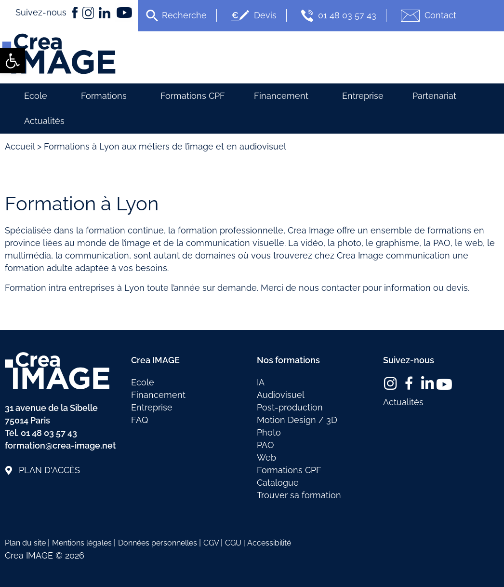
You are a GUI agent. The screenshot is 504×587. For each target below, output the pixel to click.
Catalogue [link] (278, 483)
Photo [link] (269, 432)
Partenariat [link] (434, 96)
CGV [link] (212, 542)
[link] (12, 60)
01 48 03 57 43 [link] (337, 15)
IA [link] (261, 382)
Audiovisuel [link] (281, 395)
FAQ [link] (139, 420)
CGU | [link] (236, 542)
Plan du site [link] (26, 542)
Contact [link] (427, 15)
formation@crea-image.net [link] (60, 445)
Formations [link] (106, 96)
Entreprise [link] (363, 96)
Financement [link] (283, 96)
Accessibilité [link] (269, 542)
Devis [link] (253, 15)
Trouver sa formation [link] (299, 495)
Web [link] (266, 457)
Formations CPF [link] (192, 96)
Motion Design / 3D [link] (297, 420)
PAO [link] (265, 445)
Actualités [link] (44, 121)
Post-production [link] (290, 407)
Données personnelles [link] (158, 542)
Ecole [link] (38, 96)
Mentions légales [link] (83, 542)
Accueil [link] (20, 146)
